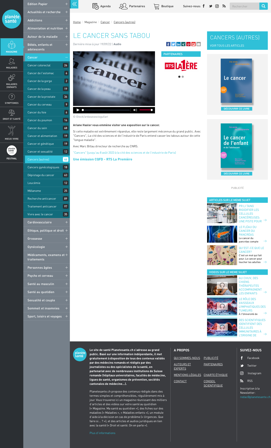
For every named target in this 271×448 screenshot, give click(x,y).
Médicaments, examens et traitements (46, 257)
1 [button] (179, 77)
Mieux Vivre (12, 138)
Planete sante (11, 19)
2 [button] (183, 77)
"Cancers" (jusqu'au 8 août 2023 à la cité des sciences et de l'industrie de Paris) (124, 152)
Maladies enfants (11, 85)
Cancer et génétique (41, 143)
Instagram (250, 373)
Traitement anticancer (42, 206)
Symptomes (12, 103)
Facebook (250, 358)
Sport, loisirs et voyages (45, 316)
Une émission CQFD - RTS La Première (102, 159)
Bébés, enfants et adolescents (40, 47)
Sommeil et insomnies (43, 308)
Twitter (248, 365)
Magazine (11, 51)
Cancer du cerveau (40, 104)
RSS (246, 381)
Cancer (33, 57)
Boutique (167, 6)
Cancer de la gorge (40, 81)
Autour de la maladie (43, 36)
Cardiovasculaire (40, 222)
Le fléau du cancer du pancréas (248, 230)
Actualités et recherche (44, 12)
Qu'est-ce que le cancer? (251, 249)
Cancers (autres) (38, 159)
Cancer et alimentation (42, 136)
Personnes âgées (40, 267)
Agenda (105, 6)
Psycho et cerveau (40, 275)
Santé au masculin (41, 284)
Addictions (35, 20)
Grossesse (35, 238)
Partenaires (137, 6)
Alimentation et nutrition (45, 28)
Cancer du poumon (40, 120)
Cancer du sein (37, 128)
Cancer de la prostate (41, 96)
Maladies (11, 67)
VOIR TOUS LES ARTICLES (227, 45)
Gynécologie (36, 247)
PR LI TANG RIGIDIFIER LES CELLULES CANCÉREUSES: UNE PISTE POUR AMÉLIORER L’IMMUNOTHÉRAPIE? (253, 217)
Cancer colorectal (39, 65)
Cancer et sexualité (40, 151)
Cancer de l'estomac (41, 73)
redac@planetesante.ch (255, 397)
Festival (12, 158)
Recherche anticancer (42, 198)
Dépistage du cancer (41, 175)
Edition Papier (38, 4)
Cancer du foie (37, 112)
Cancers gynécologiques (43, 167)
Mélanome (34, 190)
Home (77, 22)
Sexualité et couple (41, 300)
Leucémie (34, 183)
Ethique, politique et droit (46, 230)
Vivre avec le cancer (40, 214)
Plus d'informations (102, 433)
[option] (181, 65)
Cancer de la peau (39, 88)
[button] (168, 44)
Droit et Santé (12, 118)
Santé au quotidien (41, 292)
